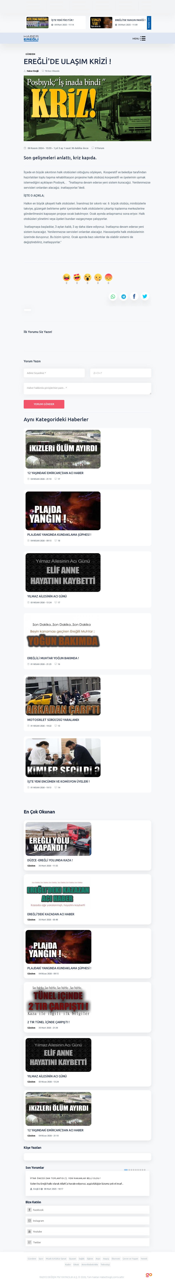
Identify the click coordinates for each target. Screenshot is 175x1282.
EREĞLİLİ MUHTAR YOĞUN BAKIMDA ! (53, 658)
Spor (41, 1259)
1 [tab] (126, 1170)
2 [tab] (129, 1170)
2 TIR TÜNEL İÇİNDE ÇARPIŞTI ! (48, 1022)
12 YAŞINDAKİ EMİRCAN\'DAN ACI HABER (55, 473)
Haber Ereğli (33, 71)
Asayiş (106, 1259)
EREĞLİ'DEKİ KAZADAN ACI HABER (50, 914)
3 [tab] (131, 1170)
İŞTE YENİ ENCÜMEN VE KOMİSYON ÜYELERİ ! (58, 781)
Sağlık (81, 1259)
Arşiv (98, 1259)
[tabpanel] (87, 1183)
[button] (143, 39)
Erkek (76, 1264)
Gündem (31, 866)
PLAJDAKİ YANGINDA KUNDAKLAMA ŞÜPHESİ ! (59, 534)
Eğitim (90, 1259)
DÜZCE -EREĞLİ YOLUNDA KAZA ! (50, 860)
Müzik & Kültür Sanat (56, 1259)
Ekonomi (116, 1259)
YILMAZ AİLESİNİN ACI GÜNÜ (47, 596)
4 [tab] (133, 1170)
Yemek (144, 1259)
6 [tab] (138, 1170)
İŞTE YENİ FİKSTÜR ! (62, 20)
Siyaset (72, 1259)
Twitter (34, 1242)
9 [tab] (144, 1170)
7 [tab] (140, 1170)
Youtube (34, 1231)
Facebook (35, 1210)
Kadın (68, 1264)
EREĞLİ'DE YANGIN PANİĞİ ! (130, 20)
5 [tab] (136, 1170)
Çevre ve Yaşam (130, 1259)
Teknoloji (105, 1264)
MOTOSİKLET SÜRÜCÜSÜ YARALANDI (53, 719)
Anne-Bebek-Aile (90, 1264)
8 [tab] (142, 1170)
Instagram (35, 1220)
